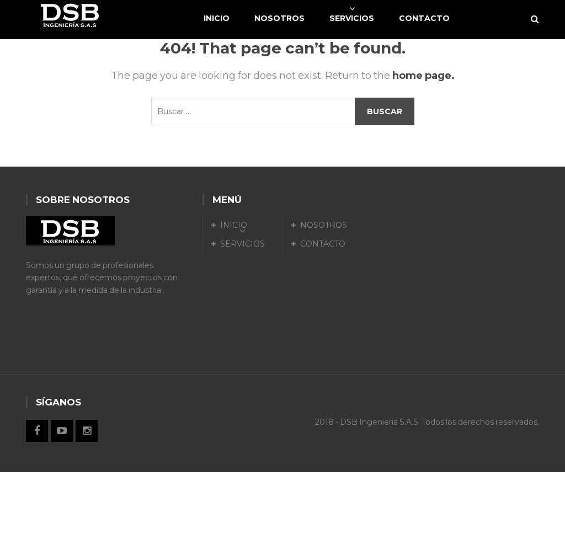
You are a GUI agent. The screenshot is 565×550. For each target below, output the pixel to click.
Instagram (87, 431)
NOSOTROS (323, 225)
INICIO (233, 225)
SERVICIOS (242, 244)
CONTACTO (322, 244)
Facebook (37, 431)
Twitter (62, 431)
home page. (423, 76)
